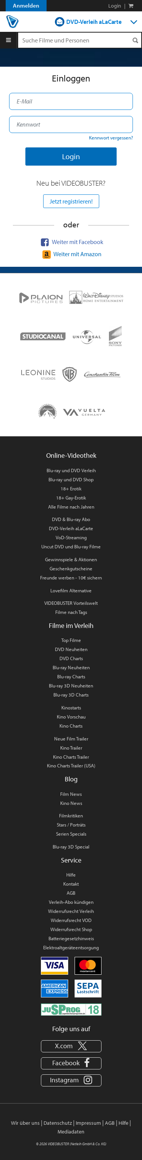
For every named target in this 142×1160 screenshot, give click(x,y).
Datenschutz (58, 1122)
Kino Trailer (71, 748)
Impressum (88, 1122)
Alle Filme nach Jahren (71, 507)
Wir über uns (25, 1122)
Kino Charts (71, 726)
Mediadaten (71, 1131)
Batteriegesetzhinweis (71, 938)
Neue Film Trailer (71, 739)
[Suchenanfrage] (79, 40)
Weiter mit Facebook (71, 242)
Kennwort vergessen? (111, 138)
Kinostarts (71, 707)
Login (114, 5)
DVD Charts (71, 658)
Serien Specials (71, 834)
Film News (71, 794)
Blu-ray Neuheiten (71, 667)
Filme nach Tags (71, 612)
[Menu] (8, 40)
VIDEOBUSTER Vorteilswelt (71, 603)
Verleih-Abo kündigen (71, 902)
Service (71, 860)
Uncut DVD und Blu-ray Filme (71, 546)
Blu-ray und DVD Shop (71, 479)
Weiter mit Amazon (71, 254)
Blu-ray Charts (71, 676)
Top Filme (71, 640)
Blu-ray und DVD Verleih (71, 470)
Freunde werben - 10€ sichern (71, 578)
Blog (71, 779)
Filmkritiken (71, 815)
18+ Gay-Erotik (71, 498)
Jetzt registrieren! (71, 201)
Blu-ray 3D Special (71, 847)
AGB (71, 893)
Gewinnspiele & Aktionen (71, 559)
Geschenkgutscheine (71, 568)
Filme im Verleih (71, 625)
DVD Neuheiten (71, 649)
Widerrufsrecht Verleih (71, 911)
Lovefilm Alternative (71, 590)
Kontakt (71, 884)
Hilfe (71, 875)
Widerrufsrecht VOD (71, 920)
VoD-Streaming (71, 537)
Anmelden (26, 5)
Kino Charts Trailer (71, 757)
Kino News (71, 803)
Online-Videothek (71, 455)
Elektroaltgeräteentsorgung (71, 947)
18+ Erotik (71, 488)
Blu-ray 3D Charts (71, 695)
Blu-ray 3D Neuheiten (71, 686)
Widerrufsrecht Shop (71, 929)
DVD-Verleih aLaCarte (94, 21)
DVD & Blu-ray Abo (71, 519)
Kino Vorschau (71, 717)
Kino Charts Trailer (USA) (71, 765)
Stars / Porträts (71, 825)
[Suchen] (135, 40)
